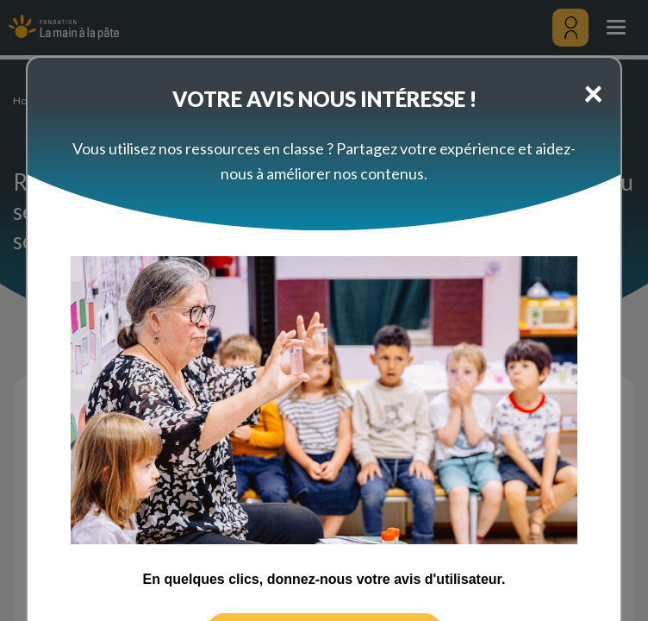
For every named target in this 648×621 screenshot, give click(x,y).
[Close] (593, 92)
